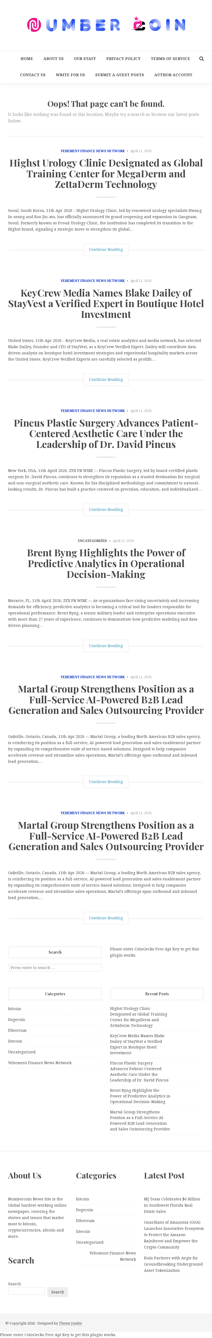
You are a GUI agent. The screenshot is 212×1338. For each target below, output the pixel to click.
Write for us (70, 75)
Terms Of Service (170, 58)
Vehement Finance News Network (93, 151)
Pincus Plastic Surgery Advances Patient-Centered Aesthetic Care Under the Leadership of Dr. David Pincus (106, 433)
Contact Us (33, 75)
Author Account (173, 75)
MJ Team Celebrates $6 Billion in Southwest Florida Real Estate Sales (172, 1205)
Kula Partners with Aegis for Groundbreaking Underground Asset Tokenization (173, 1264)
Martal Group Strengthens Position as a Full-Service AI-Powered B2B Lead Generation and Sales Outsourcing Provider (106, 699)
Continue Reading (106, 249)
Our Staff (85, 58)
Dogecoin (16, 1019)
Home (26, 58)
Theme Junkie (70, 1323)
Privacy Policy (123, 58)
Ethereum (17, 1030)
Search (14, 1284)
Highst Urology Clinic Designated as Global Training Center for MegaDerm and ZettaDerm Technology (106, 173)
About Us (53, 58)
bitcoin (14, 1009)
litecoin (15, 1041)
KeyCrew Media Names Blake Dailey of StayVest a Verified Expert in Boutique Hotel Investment (106, 303)
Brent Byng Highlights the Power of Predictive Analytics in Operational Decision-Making (106, 563)
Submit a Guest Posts (119, 75)
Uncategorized (22, 1052)
